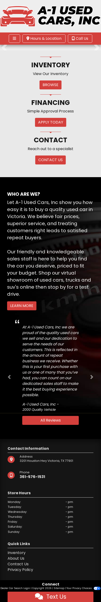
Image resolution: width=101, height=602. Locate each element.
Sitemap (59, 588)
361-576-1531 (32, 476)
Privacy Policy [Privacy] (20, 569)
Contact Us (18, 564)
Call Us (80, 38)
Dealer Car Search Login (15, 588)
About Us (16, 558)
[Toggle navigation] (14, 38)
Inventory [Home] (17, 552)
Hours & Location (43, 38)
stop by (57, 287)
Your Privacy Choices (83, 588)
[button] (4, 47)
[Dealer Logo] (50, 16)
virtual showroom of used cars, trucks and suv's (49, 280)
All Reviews (50, 420)
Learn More (21, 305)
